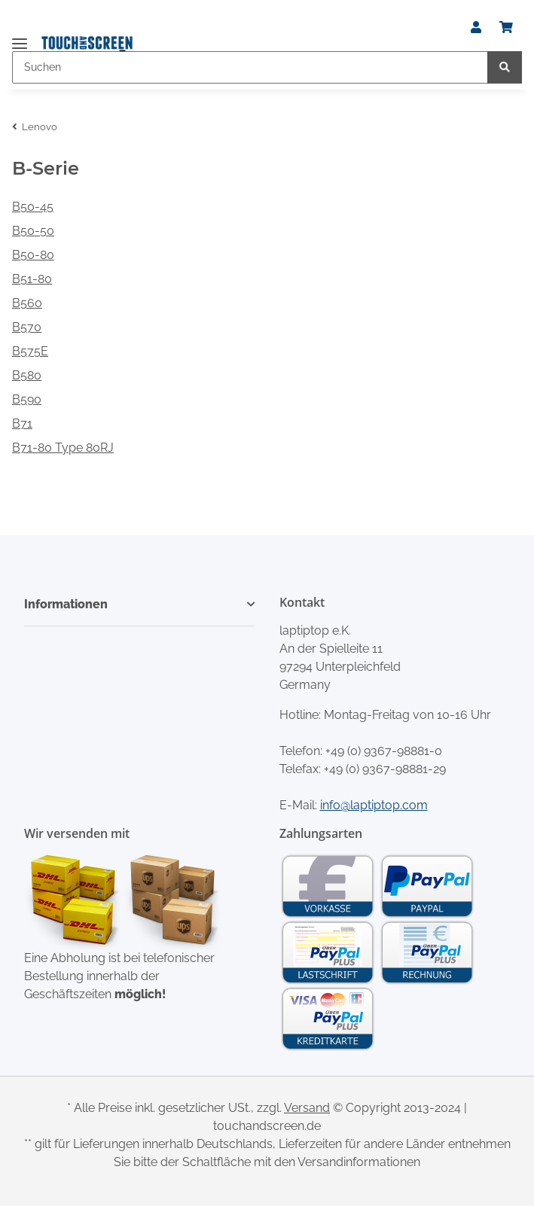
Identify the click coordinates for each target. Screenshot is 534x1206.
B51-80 (32, 279)
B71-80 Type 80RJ (63, 447)
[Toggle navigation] (19, 37)
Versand (307, 1108)
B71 (22, 423)
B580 (26, 375)
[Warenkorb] (506, 28)
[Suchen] (250, 67)
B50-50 (33, 231)
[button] (476, 28)
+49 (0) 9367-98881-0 (383, 751)
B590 (26, 399)
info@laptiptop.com (374, 805)
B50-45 (32, 206)
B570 (26, 327)
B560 (27, 303)
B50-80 (33, 255)
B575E (30, 351)
